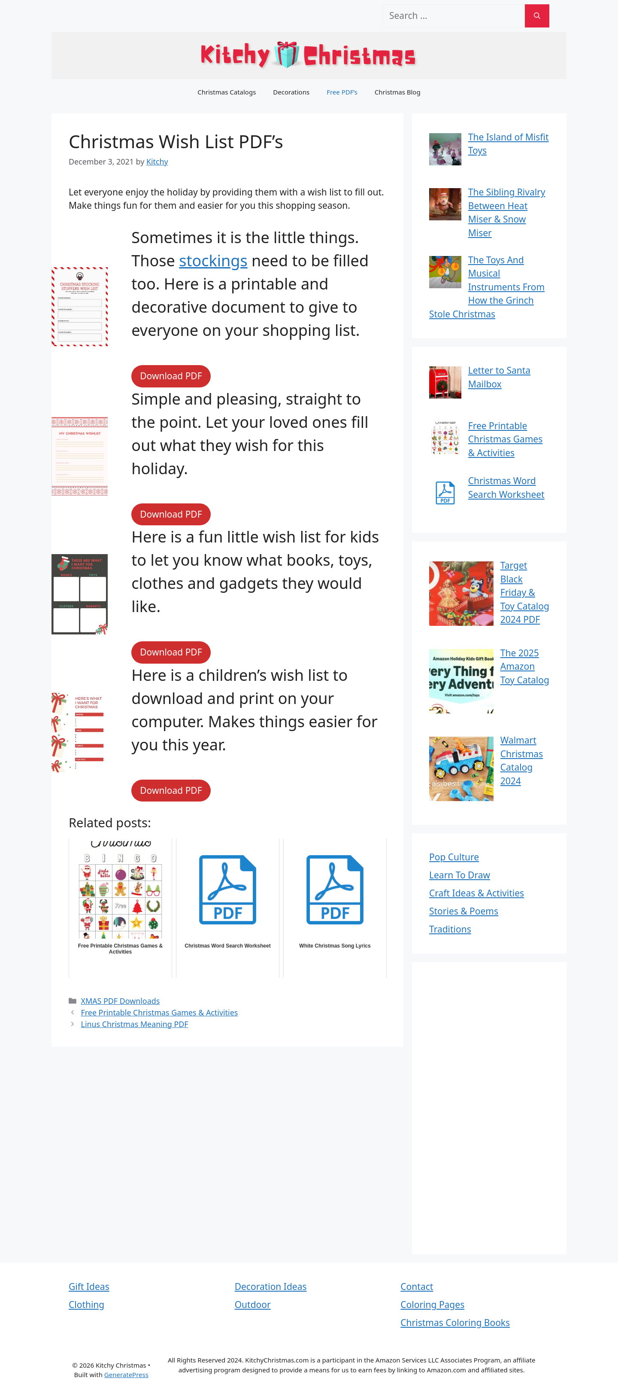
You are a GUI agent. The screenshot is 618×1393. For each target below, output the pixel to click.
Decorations (291, 92)
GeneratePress (126, 1374)
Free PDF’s (342, 92)
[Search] (537, 15)
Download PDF (171, 376)
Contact (416, 1286)
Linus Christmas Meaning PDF (134, 1024)
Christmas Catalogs (226, 92)
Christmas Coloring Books (455, 1323)
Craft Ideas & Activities (476, 893)
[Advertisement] (489, 1108)
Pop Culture (454, 857)
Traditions (450, 929)
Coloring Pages (432, 1305)
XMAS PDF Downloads (120, 1001)
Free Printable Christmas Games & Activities (159, 1012)
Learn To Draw (459, 875)
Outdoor (253, 1305)
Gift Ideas (89, 1286)
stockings (213, 260)
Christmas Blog (398, 92)
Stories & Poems (463, 911)
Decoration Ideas (271, 1286)
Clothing (86, 1305)
